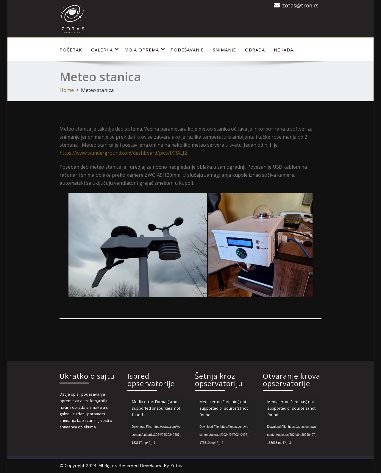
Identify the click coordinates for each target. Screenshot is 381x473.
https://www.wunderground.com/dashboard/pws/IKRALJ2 (123, 153)
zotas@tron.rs (300, 5)
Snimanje (224, 50)
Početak (71, 50)
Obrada (255, 50)
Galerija (105, 49)
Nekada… (285, 50)
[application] (156, 414)
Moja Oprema (144, 49)
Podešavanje (187, 50)
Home (67, 90)
